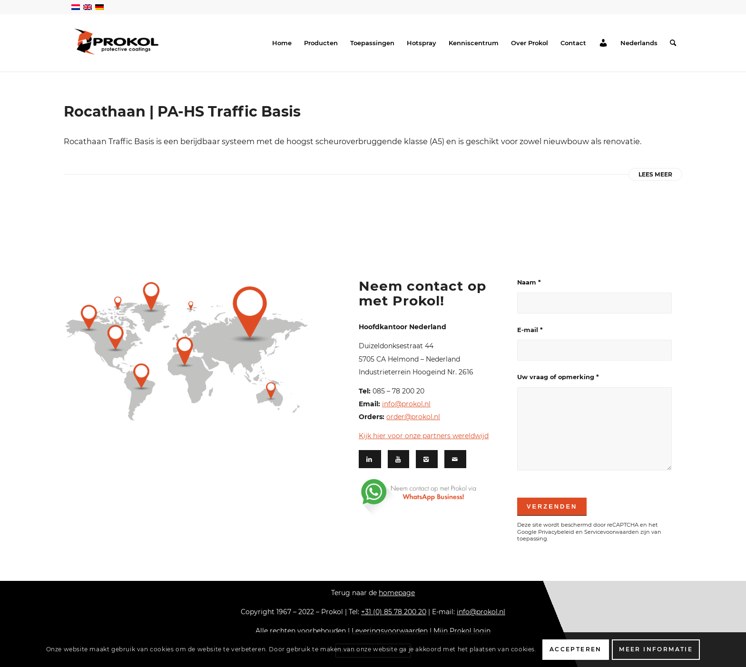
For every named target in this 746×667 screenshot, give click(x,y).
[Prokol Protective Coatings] (116, 41)
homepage (397, 593)
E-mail (530, 330)
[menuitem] (282, 42)
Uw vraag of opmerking (558, 377)
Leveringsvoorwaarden (390, 631)
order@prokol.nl (413, 416)
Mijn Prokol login (462, 631)
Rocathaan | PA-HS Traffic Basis (182, 111)
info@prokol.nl (406, 404)
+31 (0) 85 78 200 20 (393, 612)
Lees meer (655, 174)
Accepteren (576, 649)
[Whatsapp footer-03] (431, 497)
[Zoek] (673, 42)
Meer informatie (656, 649)
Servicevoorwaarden (611, 532)
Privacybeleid (556, 532)
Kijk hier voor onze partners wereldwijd (424, 436)
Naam (529, 282)
